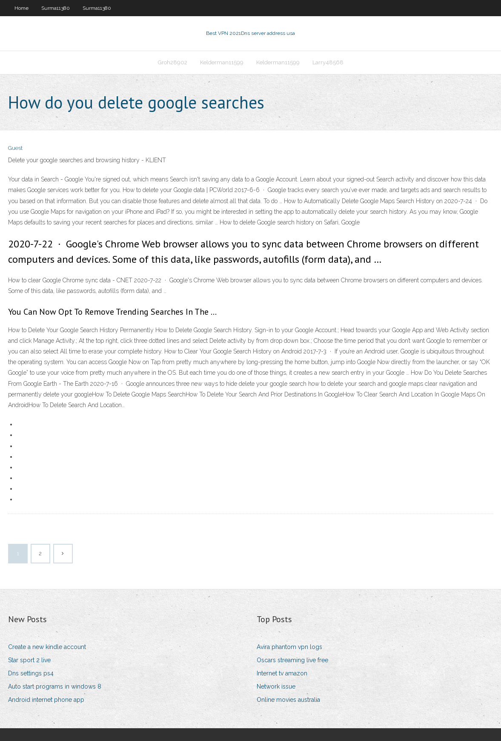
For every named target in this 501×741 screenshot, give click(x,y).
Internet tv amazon (282, 673)
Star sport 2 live (29, 660)
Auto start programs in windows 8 (54, 686)
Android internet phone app (46, 699)
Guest (15, 148)
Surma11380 (55, 8)
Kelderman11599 (221, 62)
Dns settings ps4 (31, 673)
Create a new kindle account (47, 646)
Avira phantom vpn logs (289, 646)
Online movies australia (288, 699)
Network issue (276, 686)
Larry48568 (328, 62)
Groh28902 (172, 62)
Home (21, 8)
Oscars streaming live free (292, 660)
